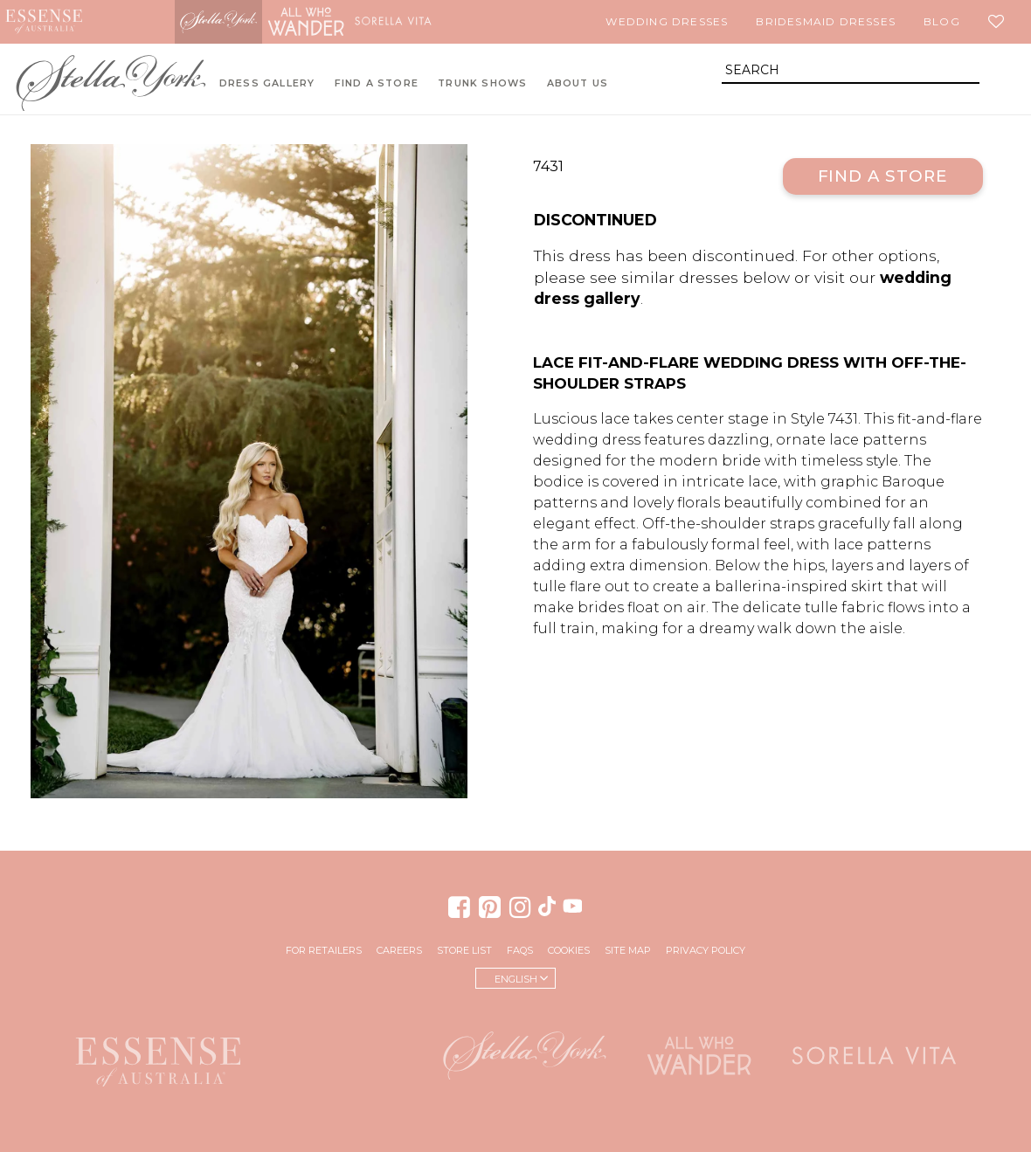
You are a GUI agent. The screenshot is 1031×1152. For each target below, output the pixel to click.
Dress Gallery (267, 83)
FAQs (520, 950)
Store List (464, 950)
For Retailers (324, 950)
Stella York (218, 22)
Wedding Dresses (666, 21)
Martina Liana (131, 22)
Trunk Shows (482, 83)
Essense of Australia (43, 22)
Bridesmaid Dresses (826, 21)
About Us (578, 83)
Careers (399, 950)
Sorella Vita (393, 22)
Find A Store (377, 83)
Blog (942, 21)
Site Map (628, 950)
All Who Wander (305, 22)
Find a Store (883, 176)
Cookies (569, 950)
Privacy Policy (705, 950)
